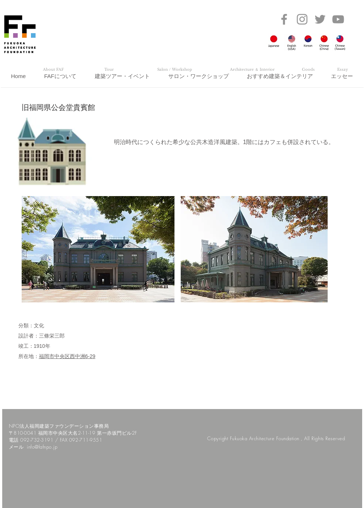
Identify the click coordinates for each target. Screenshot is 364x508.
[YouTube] (338, 19)
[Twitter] (320, 19)
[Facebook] (284, 19)
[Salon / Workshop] (174, 69)
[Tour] (109, 69)
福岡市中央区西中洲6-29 (67, 356)
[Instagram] (302, 19)
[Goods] (308, 69)
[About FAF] (53, 69)
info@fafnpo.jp (42, 446)
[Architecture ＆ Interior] (252, 69)
